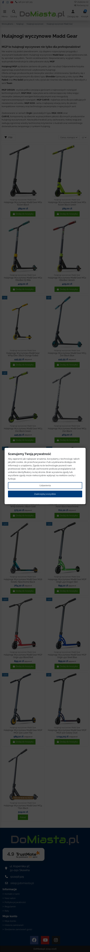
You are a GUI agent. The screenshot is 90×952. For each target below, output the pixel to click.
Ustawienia (45, 485)
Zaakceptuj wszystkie (45, 494)
